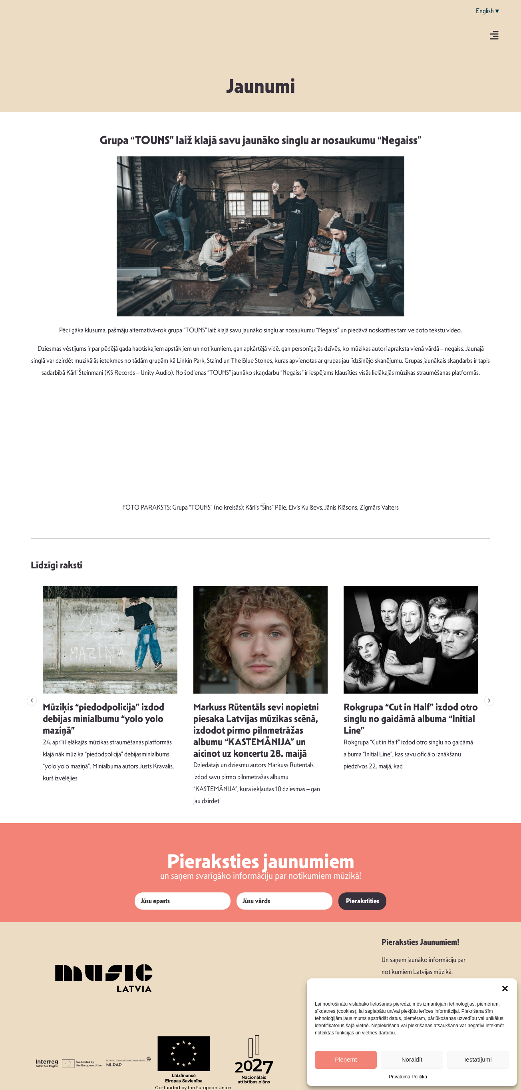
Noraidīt (412, 1059)
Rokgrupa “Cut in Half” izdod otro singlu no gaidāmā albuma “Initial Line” (411, 718)
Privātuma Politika (408, 1077)
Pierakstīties (362, 901)
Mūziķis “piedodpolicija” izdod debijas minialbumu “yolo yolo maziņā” (103, 718)
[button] (505, 988)
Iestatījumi (477, 1059)
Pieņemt (346, 1059)
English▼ (488, 11)
